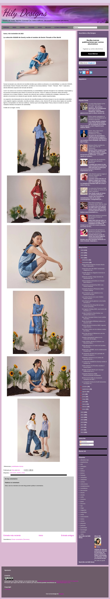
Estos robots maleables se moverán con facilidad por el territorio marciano (97, 118)
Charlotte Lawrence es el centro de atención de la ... (92, 358)
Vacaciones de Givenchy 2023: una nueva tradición (92, 285)
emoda (82, 495)
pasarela (83, 523)
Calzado (82, 475)
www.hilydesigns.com (63, 582)
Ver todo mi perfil (99, 560)
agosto (84, 391)
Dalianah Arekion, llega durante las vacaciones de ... (92, 277)
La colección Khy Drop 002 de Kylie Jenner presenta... (93, 305)
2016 (82, 427)
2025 (82, 253)
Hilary (98, 547)
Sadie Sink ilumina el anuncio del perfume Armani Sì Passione (97, 217)
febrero (84, 406)
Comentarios (84, 444)
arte (81, 464)
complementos (84, 486)
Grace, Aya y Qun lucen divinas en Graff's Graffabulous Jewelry (95, 132)
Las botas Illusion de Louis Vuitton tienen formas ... (92, 297)
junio (84, 396)
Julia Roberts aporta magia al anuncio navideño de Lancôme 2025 (97, 175)
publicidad (83, 527)
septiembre (86, 389)
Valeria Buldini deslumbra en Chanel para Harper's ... (93, 281)
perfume (82, 525)
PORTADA (6, 27)
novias (82, 521)
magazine (83, 510)
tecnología (83, 530)
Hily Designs (24, 12)
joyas (82, 501)
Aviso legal (7, 589)
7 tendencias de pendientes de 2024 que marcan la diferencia (96, 161)
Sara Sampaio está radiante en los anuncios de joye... (92, 293)
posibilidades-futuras (17, 466)
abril (83, 401)
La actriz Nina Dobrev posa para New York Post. (96, 104)
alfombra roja (84, 460)
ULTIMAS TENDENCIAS (61, 27)
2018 (82, 422)
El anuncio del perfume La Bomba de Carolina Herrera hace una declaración (96, 231)
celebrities (83, 479)
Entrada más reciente (12, 535)
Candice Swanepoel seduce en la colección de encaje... (92, 338)
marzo (84, 404)
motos (82, 519)
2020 (82, 417)
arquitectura (84, 462)
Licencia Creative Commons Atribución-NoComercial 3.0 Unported (57, 581)
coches (82, 482)
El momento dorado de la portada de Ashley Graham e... (93, 354)
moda (23, 473)
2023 (82, 257)
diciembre (85, 260)
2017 (82, 425)
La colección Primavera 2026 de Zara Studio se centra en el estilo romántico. (97, 190)
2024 (82, 255)
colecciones (13, 473)
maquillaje (83, 512)
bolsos (82, 473)
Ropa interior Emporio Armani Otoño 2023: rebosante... (93, 265)
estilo (82, 497)
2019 (82, 419)
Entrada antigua (67, 535)
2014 (82, 432)
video (82, 534)
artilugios (83, 466)
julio (83, 394)
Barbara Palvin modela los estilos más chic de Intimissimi (96, 146)
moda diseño (84, 516)
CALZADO (31, 27)
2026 (82, 250)
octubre (84, 386)
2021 (82, 415)
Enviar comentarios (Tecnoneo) (20, 539)
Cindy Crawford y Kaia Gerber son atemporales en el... (92, 313)
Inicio (41, 535)
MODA (14, 27)
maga (82, 508)
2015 (82, 430)
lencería (82, 503)
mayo (84, 399)
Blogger (61, 594)
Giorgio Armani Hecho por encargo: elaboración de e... (93, 370)
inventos (83, 499)
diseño (19, 473)
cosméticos (84, 488)
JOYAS (40, 27)
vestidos (83, 532)
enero (84, 409)
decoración (83, 490)
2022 (82, 412)
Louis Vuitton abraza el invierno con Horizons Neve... (93, 342)
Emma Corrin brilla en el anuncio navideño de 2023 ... (92, 378)
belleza (82, 471)
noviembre (85, 262)
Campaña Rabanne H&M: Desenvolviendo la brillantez (91, 374)
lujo (81, 506)
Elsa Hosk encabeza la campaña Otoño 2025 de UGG (97, 203)
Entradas (83, 442)
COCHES (22, 27)
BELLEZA (48, 27)
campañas (83, 477)
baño (81, 468)
